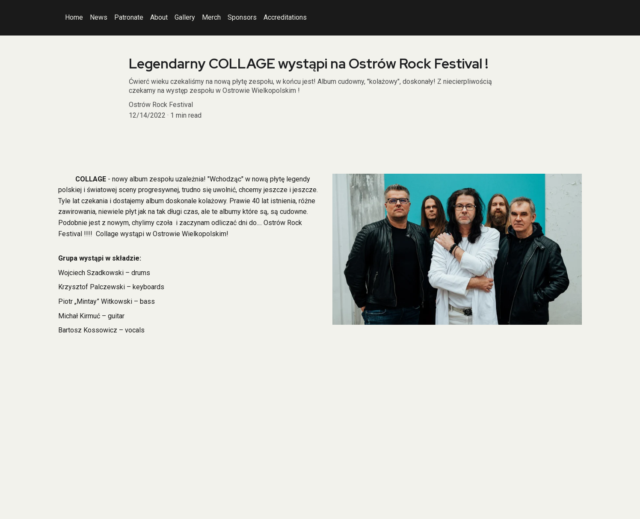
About (159, 17)
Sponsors (242, 17)
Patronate (128, 17)
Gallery (185, 17)
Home (74, 17)
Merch (211, 17)
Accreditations (285, 17)
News (98, 17)
